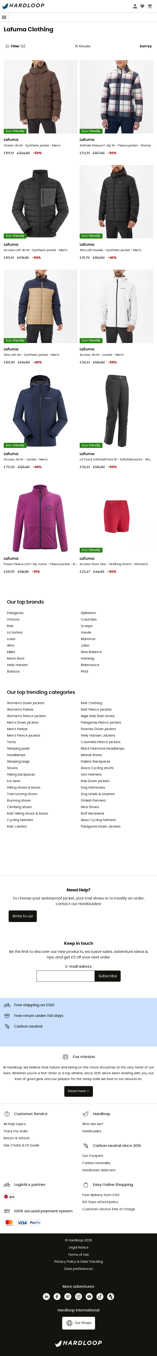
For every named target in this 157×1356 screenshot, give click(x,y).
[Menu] (4, 17)
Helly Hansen (17, 665)
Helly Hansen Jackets (98, 735)
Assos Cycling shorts (97, 768)
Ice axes (13, 781)
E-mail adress (78, 966)
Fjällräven (88, 613)
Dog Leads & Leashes (98, 794)
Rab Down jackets (95, 781)
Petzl (84, 671)
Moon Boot (15, 658)
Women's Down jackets (25, 703)
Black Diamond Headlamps (102, 748)
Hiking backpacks (21, 774)
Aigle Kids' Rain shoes (98, 716)
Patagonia (15, 613)
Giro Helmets (91, 774)
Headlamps (16, 755)
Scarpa (86, 626)
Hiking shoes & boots (23, 787)
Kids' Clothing (91, 703)
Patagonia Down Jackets (100, 826)
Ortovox (13, 619)
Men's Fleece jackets (23, 735)
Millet (11, 652)
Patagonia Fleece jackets (101, 722)
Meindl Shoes (91, 755)
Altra (10, 645)
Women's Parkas (20, 709)
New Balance (91, 652)
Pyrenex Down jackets (98, 729)
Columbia (88, 619)
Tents (11, 742)
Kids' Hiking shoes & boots (27, 813)
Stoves (12, 768)
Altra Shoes (90, 807)
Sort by (146, 46)
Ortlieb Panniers (93, 800)
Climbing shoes (19, 807)
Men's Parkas (17, 729)
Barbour (13, 671)
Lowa (11, 639)
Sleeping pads (18, 748)
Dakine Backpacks (95, 761)
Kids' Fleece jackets (96, 709)
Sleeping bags (18, 761)
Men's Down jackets (22, 722)
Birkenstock (90, 665)
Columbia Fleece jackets (100, 742)
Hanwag (87, 658)
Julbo (85, 645)
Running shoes (19, 800)
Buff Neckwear (92, 813)
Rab (10, 626)
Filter (15, 46)
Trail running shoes (22, 794)
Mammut (88, 639)
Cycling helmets (20, 820)
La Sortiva (14, 632)
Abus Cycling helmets (98, 820)
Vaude (86, 632)
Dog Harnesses (93, 787)
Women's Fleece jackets (26, 716)
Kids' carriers (17, 826)
